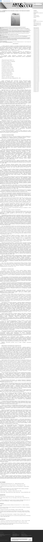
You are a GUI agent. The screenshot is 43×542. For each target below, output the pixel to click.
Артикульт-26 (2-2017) (36, 64)
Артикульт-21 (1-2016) (36, 69)
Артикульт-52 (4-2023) (36, 37)
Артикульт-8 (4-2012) (36, 83)
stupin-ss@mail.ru (25, 36)
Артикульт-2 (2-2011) (36, 89)
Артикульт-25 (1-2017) (36, 65)
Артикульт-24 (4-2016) (36, 66)
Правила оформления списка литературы (37, 25)
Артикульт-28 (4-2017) (36, 62)
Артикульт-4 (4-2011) (36, 87)
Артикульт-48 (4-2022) (36, 41)
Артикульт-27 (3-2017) (36, 63)
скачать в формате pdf (15, 43)
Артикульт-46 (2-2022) (36, 43)
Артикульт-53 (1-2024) (36, 36)
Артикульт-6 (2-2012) (36, 85)
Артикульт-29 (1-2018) (36, 61)
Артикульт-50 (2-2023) (36, 39)
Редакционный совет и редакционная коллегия (38, 13)
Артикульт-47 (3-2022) (36, 42)
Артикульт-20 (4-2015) (36, 70)
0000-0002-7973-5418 (5, 29)
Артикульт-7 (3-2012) (36, 84)
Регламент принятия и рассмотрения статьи (38, 21)
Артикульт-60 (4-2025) (36, 29)
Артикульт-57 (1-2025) (36, 32)
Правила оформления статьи (15, 535)
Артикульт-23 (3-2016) (36, 67)
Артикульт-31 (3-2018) (36, 59)
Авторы (35, 14)
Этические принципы (36, 15)
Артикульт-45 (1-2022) (36, 44)
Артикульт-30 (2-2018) (36, 60)
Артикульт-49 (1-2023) (36, 40)
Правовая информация (36, 16)
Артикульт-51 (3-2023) (36, 38)
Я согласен (30, 539)
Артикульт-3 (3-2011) (36, 88)
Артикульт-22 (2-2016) (36, 68)
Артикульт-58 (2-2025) (36, 31)
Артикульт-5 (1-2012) (36, 86)
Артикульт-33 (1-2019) (36, 57)
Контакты (35, 17)
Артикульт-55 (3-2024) (36, 34)
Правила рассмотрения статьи (15, 534)
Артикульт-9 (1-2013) (36, 82)
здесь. (12, 539)
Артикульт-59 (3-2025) (36, 30)
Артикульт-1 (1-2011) (36, 90)
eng (35, 3)
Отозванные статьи (36, 91)
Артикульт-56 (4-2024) (36, 33)
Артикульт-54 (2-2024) (36, 35)
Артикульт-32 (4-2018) (36, 58)
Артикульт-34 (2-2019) (36, 56)
